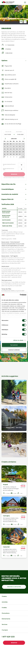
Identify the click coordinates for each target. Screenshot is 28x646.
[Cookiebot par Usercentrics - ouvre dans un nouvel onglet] (20, 295)
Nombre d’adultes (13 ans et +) (9, 165)
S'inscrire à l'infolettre (14, 586)
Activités (5, 602)
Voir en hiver (21, 21)
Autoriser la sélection (14, 349)
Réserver (14, 642)
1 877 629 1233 (8, 637)
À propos (5, 630)
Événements (6, 619)
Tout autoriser (14, 345)
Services (4, 624)
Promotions (5, 613)
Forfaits (4, 607)
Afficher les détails (18, 340)
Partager (25, 21)
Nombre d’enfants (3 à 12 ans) (8, 169)
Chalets (4, 596)
